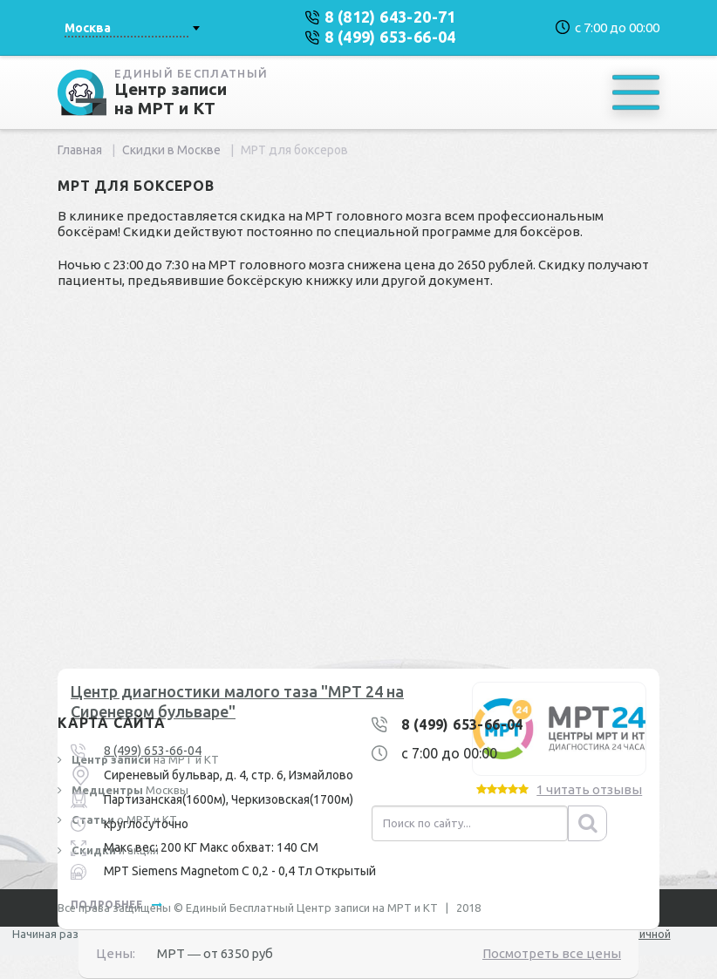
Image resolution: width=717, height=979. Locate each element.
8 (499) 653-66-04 (152, 751)
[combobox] (132, 28)
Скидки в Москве (171, 150)
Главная (80, 150)
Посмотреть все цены (551, 953)
